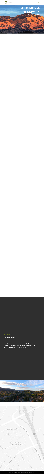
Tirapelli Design (32, 472)
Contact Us (36, 17)
